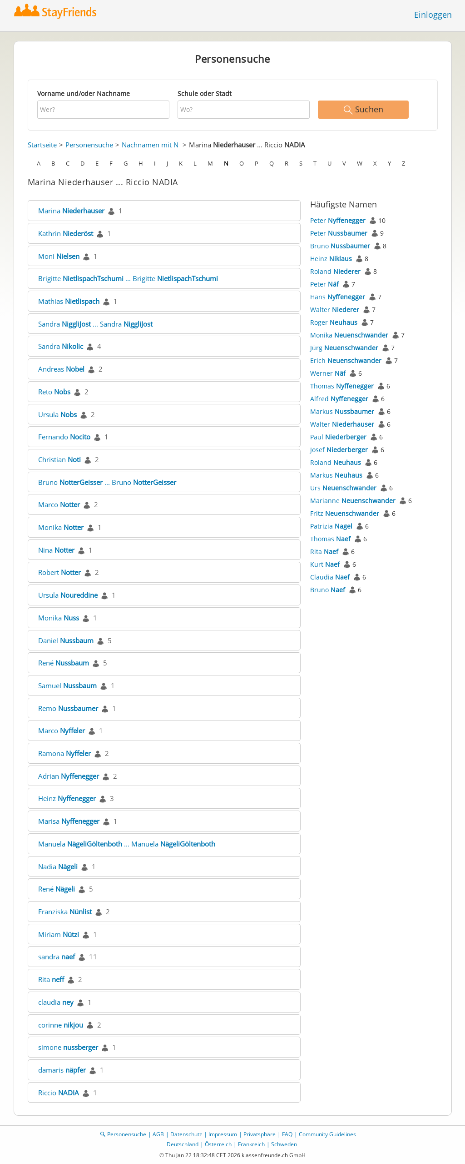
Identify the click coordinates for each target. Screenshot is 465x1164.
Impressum (222, 1134)
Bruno (340, 246)
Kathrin (65, 233)
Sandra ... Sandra (95, 323)
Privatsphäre (259, 1134)
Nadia (58, 866)
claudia (56, 1002)
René (63, 662)
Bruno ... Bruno (107, 482)
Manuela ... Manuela (126, 843)
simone (68, 1047)
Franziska (65, 911)
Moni (58, 256)
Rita (51, 979)
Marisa (68, 821)
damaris (62, 1069)
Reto (54, 391)
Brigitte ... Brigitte (128, 278)
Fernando (64, 436)
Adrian (68, 776)
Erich (345, 360)
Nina (56, 549)
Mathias (68, 301)
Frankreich (251, 1144)
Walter (334, 309)
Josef (339, 449)
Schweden (284, 1144)
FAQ (287, 1134)
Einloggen (433, 14)
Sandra (60, 346)
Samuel (67, 685)
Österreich (218, 1144)
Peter (338, 220)
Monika (61, 527)
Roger (333, 322)
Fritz (344, 513)
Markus (342, 411)
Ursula (57, 414)
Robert (59, 572)
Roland (335, 271)
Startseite (42, 144)
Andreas (61, 368)
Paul (338, 437)
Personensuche (89, 144)
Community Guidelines (327, 1134)
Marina (71, 210)
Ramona (64, 753)
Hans (337, 296)
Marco (59, 504)
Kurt (325, 564)
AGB (158, 1134)
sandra (56, 956)
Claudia (330, 577)
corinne (60, 1024)
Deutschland (182, 1144)
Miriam (58, 934)
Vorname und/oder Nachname (83, 93)
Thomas (342, 386)
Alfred (339, 398)
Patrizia (331, 526)
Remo (68, 708)
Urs (343, 488)
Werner (328, 373)
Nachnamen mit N (150, 144)
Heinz (67, 798)
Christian (59, 459)
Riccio (58, 1092)
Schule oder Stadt (205, 93)
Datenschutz (186, 1134)
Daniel (66, 640)
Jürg (344, 347)
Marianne (353, 500)
